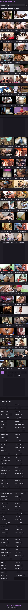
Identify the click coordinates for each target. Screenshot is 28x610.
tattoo (18, 519)
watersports (19, 556)
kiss (3, 569)
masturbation (20, 431)
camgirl (4, 437)
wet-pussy (19, 565)
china (3, 451)
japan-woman (6, 552)
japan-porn (5, 549)
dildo (4, 467)
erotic (3, 477)
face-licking (5, 487)
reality (18, 487)
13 (15, 375)
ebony (4, 473)
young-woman (20, 575)
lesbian (18, 414)
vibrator (18, 542)
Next (19, 375)
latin (18, 408)
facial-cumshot (6, 493)
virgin (18, 549)
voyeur (18, 552)
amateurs (5, 418)
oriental (18, 460)
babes (4, 424)
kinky (3, 565)
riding (18, 496)
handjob (5, 526)
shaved (18, 510)
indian (4, 536)
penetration (19, 473)
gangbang (5, 510)
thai (17, 526)
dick (3, 464)
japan (4, 546)
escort (4, 480)
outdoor (18, 464)
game (4, 506)
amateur (5, 411)
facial (4, 490)
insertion (4, 539)
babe (4, 421)
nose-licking (19, 447)
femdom (5, 496)
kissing (4, 572)
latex (17, 405)
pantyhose (19, 470)
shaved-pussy (20, 513)
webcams (19, 562)
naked (18, 434)
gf (3, 516)
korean (4, 575)
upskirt (18, 539)
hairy (4, 519)
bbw (3, 428)
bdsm (4, 431)
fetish (4, 500)
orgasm (18, 454)
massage (19, 421)
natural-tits (19, 444)
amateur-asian (6, 414)
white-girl (19, 569)
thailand (18, 529)
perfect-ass (19, 480)
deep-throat (6, 457)
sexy (17, 506)
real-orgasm (19, 483)
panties (18, 467)
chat (3, 447)
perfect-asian (19, 477)
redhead (18, 490)
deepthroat (5, 460)
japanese (5, 556)
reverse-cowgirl (20, 493)
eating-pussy (5, 470)
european (5, 483)
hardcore (5, 529)
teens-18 (18, 523)
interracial (5, 542)
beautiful (4, 434)
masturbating (20, 428)
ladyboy (4, 578)
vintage (18, 546)
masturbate (19, 424)
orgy (18, 457)
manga (18, 418)
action (4, 405)
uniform (18, 536)
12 (11, 375)
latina (18, 411)
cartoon (4, 441)
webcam (18, 559)
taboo (18, 516)
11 (8, 375)
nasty (17, 437)
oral (17, 451)
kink (3, 562)
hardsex (4, 533)
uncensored (19, 533)
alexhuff (4, 408)
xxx (17, 572)
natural (18, 441)
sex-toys (18, 503)
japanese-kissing (6, 559)
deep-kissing (5, 454)
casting (4, 444)
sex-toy (18, 500)
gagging (4, 503)
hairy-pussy (5, 523)
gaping (4, 513)
